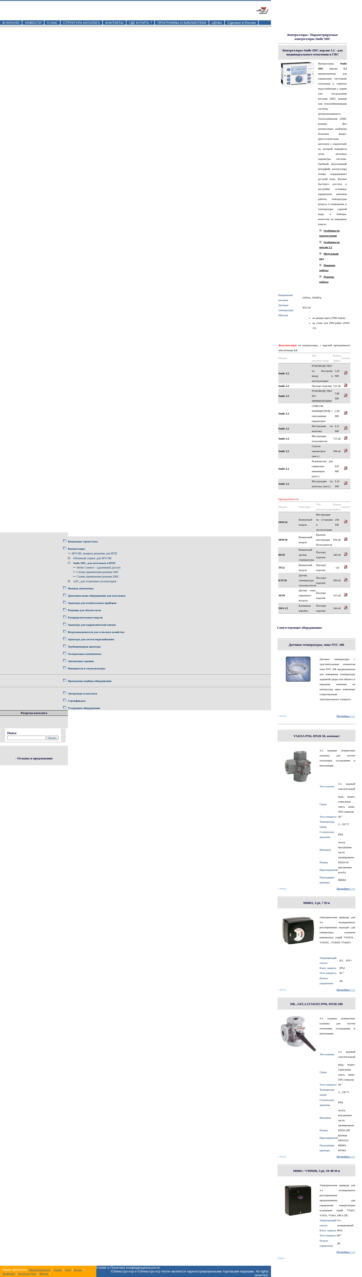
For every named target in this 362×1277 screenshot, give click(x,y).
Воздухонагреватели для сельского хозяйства (96, 631)
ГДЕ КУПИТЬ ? (140, 23)
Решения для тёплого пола (84, 610)
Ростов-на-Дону (27, 1273)
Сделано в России (241, 23)
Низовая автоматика (81, 588)
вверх (282, 715)
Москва (43, 1273)
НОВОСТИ (33, 23)
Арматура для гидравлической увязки (92, 624)
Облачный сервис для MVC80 (92, 558)
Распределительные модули (85, 617)
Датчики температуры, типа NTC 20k (316, 645)
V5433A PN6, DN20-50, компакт (316, 736)
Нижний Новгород (40, 1269)
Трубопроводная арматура (84, 646)
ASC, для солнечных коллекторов (94, 581)
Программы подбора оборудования (89, 680)
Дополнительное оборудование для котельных (97, 595)
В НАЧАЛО (11, 23)
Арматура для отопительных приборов (92, 602)
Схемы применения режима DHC (98, 576)
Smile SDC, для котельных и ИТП (94, 562)
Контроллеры (76, 548)
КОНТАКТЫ (114, 23)
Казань (78, 1269)
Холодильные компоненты (84, 653)
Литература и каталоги (82, 693)
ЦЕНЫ (217, 23)
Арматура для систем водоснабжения (91, 639)
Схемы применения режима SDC (98, 572)
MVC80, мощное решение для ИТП (94, 553)
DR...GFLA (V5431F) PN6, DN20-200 (316, 1004)
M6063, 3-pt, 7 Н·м (316, 903)
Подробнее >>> (346, 716)
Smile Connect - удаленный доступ (99, 567)
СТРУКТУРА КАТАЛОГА (81, 23)
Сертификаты (76, 700)
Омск (68, 1269)
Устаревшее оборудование (84, 708)
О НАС (52, 23)
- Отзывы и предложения (34, 758)
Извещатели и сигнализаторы (86, 668)
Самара (57, 1269)
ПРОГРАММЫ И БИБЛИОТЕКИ (181, 23)
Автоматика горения (81, 661)
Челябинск (9, 1273)
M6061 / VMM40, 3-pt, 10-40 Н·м (316, 1171)
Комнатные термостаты (83, 541)
